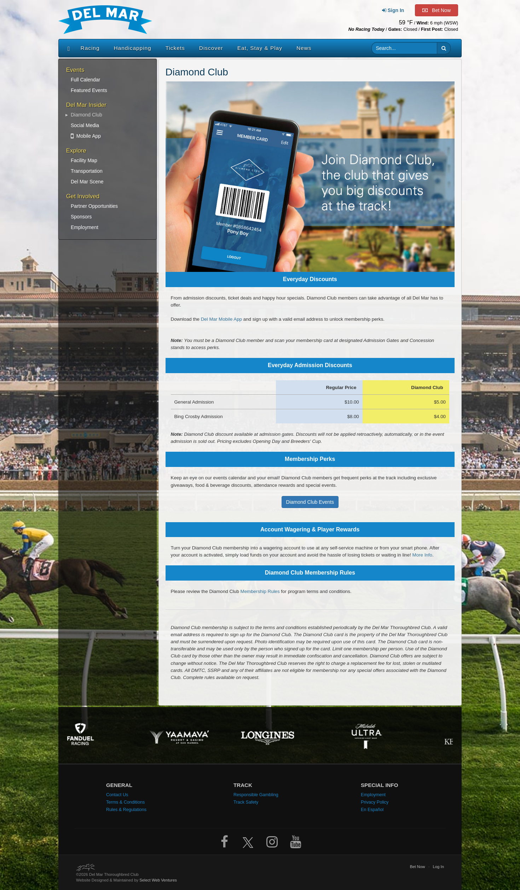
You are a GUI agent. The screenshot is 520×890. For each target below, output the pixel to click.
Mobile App (86, 136)
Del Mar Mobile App (221, 319)
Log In (438, 867)
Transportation (87, 171)
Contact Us (117, 794)
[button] (444, 48)
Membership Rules (260, 591)
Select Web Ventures (158, 880)
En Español (372, 809)
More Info (422, 555)
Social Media (85, 125)
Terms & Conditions (125, 802)
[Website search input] (404, 48)
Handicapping (132, 48)
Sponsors (81, 216)
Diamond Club (86, 115)
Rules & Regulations (126, 809)
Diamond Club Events (310, 502)
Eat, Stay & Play (259, 48)
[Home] (67, 48)
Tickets (175, 48)
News (303, 48)
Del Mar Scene (87, 181)
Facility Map (84, 160)
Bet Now (417, 867)
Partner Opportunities (94, 206)
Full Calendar (85, 79)
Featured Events (89, 90)
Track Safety (245, 802)
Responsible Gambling (255, 794)
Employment (84, 227)
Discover (211, 48)
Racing (90, 48)
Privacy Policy (374, 802)
